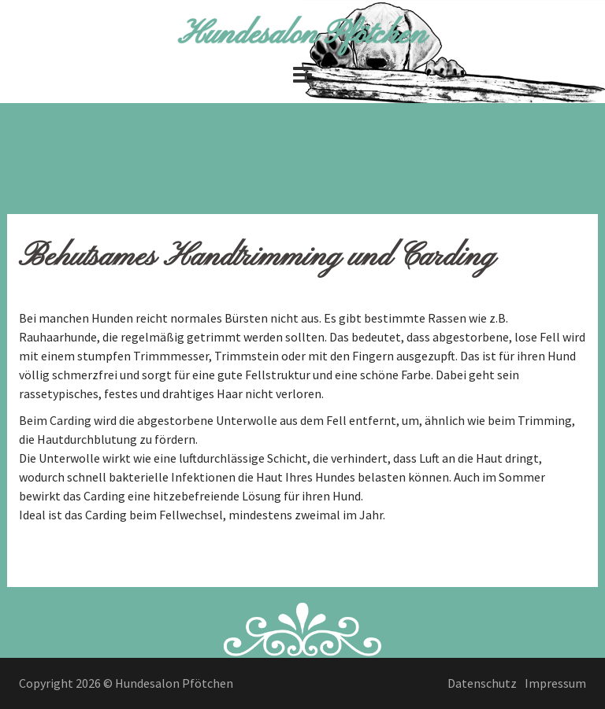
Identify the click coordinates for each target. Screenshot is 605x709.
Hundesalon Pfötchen (302, 34)
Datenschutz (482, 683)
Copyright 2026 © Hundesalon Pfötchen (126, 683)
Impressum (555, 683)
